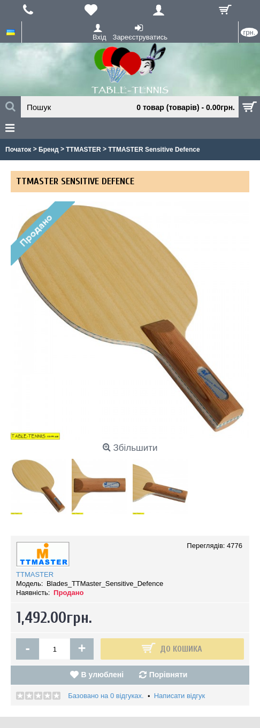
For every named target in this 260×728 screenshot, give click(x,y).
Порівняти (168, 674)
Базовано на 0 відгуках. (105, 696)
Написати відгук (179, 696)
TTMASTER (34, 574)
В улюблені (102, 674)
